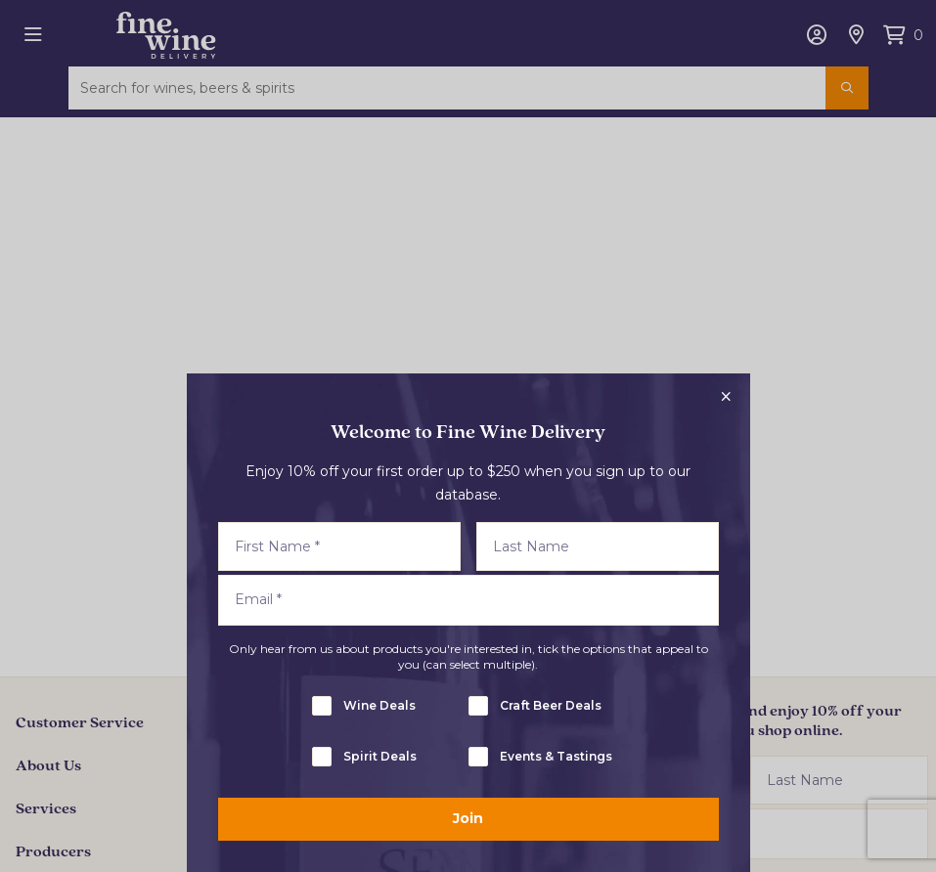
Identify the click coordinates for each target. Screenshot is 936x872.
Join (468, 818)
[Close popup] (726, 396)
